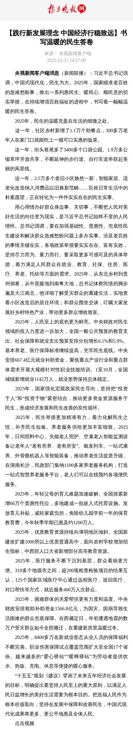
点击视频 (24, 723)
